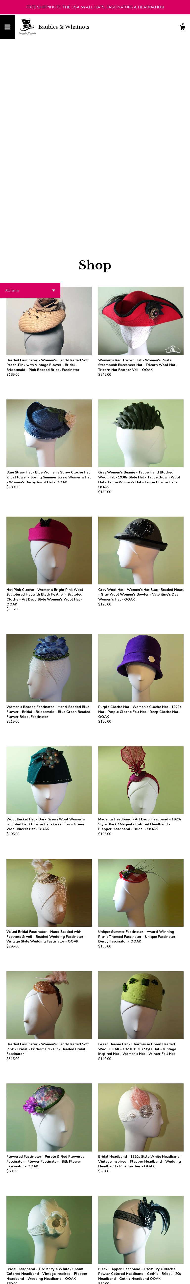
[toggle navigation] (7, 27)
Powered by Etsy (63, 1276)
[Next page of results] (104, 1234)
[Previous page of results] (86, 1234)
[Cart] (182, 28)
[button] (30, 101)
